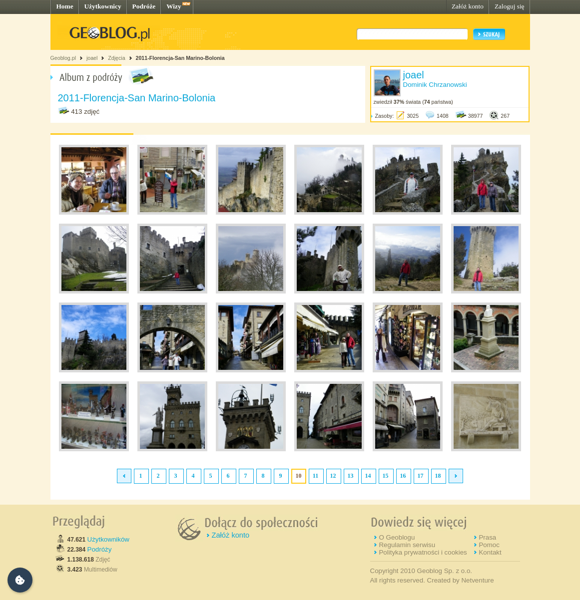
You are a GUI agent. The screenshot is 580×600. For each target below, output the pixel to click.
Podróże (144, 6)
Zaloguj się (510, 6)
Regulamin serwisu (407, 545)
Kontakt (490, 552)
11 (315, 475)
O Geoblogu (397, 537)
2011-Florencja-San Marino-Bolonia (179, 58)
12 (333, 475)
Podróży (99, 549)
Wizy (173, 6)
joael (92, 58)
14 (368, 475)
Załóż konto (468, 6)
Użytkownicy (102, 6)
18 (438, 475)
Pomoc (489, 545)
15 (386, 475)
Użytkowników (108, 539)
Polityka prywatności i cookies (423, 552)
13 (351, 475)
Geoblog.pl (63, 58)
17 (421, 475)
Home (64, 6)
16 (403, 475)
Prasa (487, 537)
